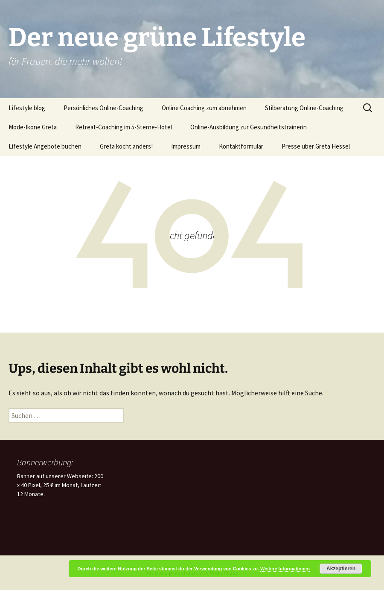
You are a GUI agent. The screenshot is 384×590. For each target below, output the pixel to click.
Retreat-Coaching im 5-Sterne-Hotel (123, 127)
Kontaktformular (241, 146)
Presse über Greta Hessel (316, 146)
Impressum (186, 146)
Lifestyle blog (27, 108)
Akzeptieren (340, 569)
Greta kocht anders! (126, 146)
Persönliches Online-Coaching (103, 108)
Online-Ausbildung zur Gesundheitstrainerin (248, 127)
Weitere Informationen (285, 568)
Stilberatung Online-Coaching (304, 108)
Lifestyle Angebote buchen (45, 146)
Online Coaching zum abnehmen (204, 108)
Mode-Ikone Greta (33, 127)
